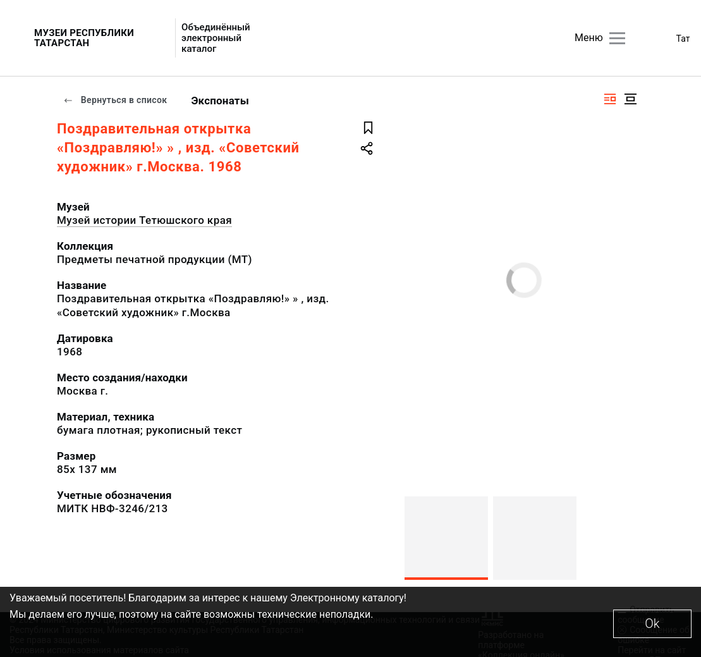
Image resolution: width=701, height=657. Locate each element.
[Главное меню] (617, 38)
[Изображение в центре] (630, 99)
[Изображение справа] (610, 99)
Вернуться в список (115, 100)
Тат (683, 39)
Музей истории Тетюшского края (144, 220)
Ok (652, 623)
